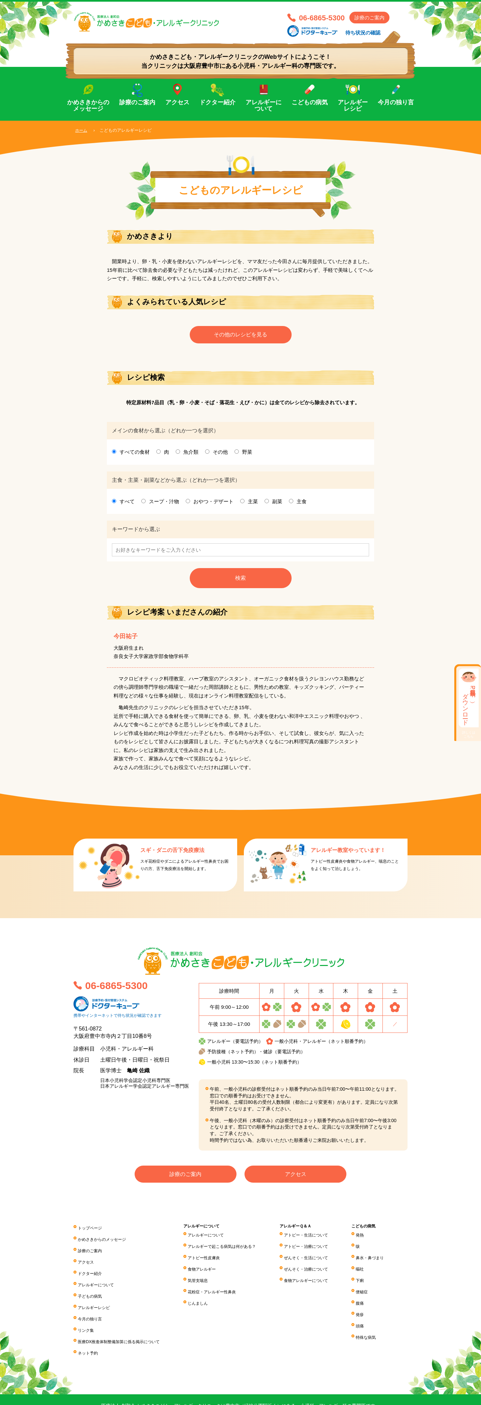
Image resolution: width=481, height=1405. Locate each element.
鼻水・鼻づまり (376, 1256)
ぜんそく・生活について (316, 1256)
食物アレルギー (208, 1265)
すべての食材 (135, 454)
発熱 (365, 1237)
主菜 (253, 504)
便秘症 (367, 1284)
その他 (220, 454)
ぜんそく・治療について (316, 1265)
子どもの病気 (92, 1285)
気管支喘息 (203, 1274)
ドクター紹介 (217, 102)
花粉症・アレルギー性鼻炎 (220, 1284)
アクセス (177, 102)
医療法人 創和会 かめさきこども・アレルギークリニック (177, 26)
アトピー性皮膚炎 (210, 1256)
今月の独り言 (396, 102)
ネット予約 (89, 1331)
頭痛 (365, 1311)
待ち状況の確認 (362, 32)
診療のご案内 (369, 17)
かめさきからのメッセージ (88, 105)
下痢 (365, 1274)
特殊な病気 (372, 1321)
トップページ (92, 1229)
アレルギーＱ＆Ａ (304, 1229)
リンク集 (87, 1313)
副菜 (277, 504)
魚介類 (190, 454)
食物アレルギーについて (316, 1274)
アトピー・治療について (316, 1247)
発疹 (365, 1302)
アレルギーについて (264, 105)
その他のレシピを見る (240, 336)
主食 (302, 504)
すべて (127, 504)
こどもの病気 (310, 102)
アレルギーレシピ (353, 105)
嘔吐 (365, 1265)
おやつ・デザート (213, 504)
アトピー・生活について (316, 1237)
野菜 (247, 454)
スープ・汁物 (164, 504)
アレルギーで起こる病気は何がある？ (232, 1247)
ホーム (81, 130)
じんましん (203, 1293)
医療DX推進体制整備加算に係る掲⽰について (125, 1322)
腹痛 (365, 1293)
